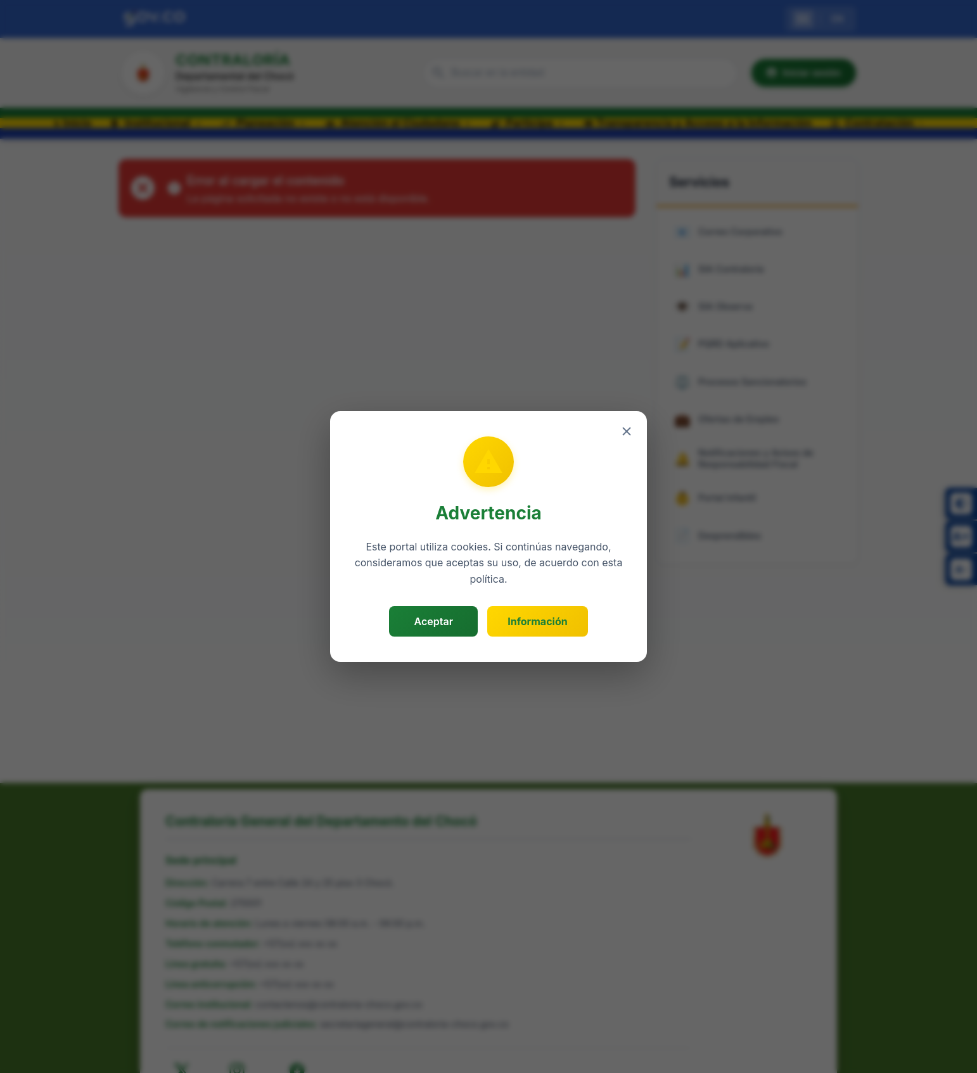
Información (537, 621)
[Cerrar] (626, 431)
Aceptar (433, 621)
